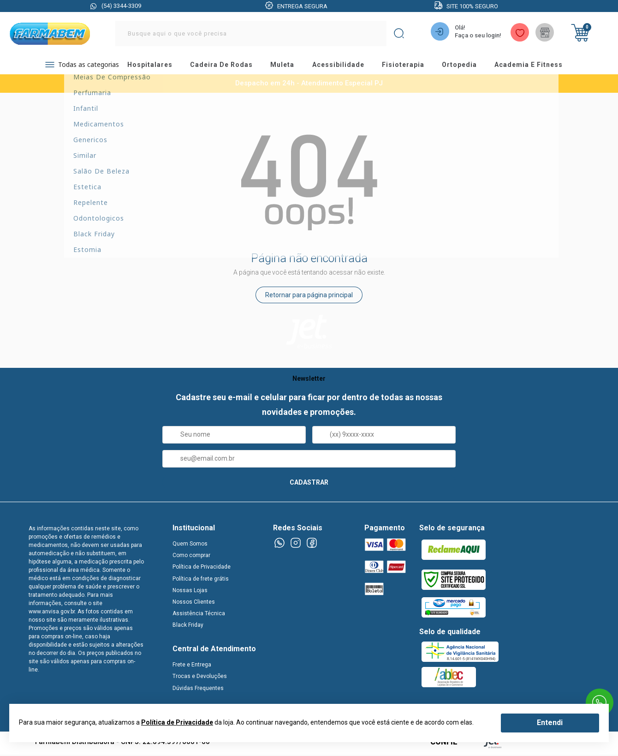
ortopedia (470, 67)
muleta (288, 67)
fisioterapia (413, 67)
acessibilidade (346, 67)
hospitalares (153, 67)
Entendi (550, 722)
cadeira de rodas (226, 67)
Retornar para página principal (309, 299)
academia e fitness (542, 67)
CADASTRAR (309, 486)
